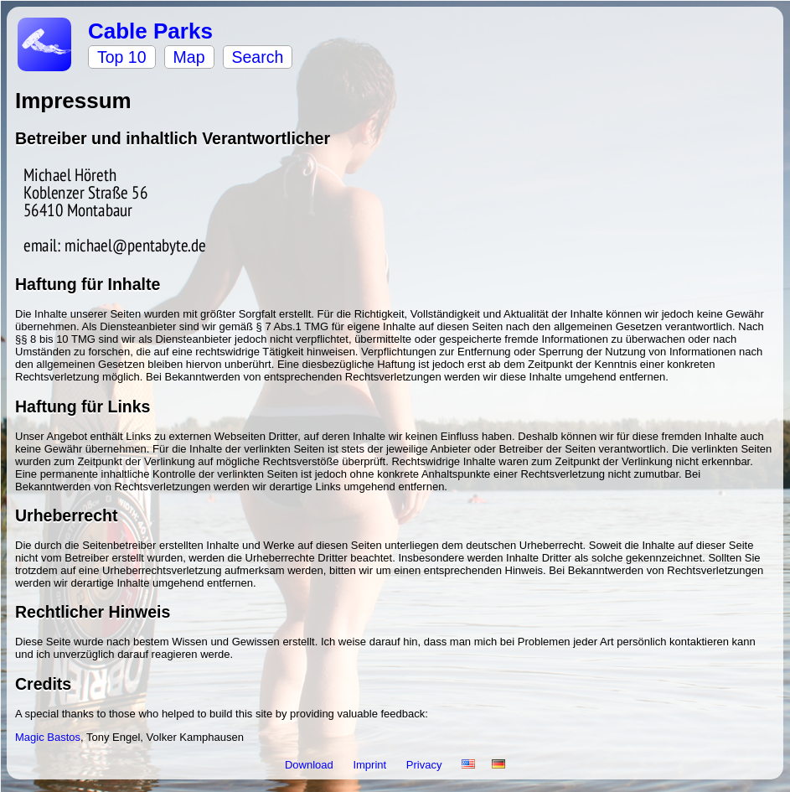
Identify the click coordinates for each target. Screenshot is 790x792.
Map (189, 57)
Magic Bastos (47, 737)
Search (258, 57)
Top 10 (122, 57)
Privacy (425, 764)
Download (310, 764)
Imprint (371, 764)
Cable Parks (150, 31)
